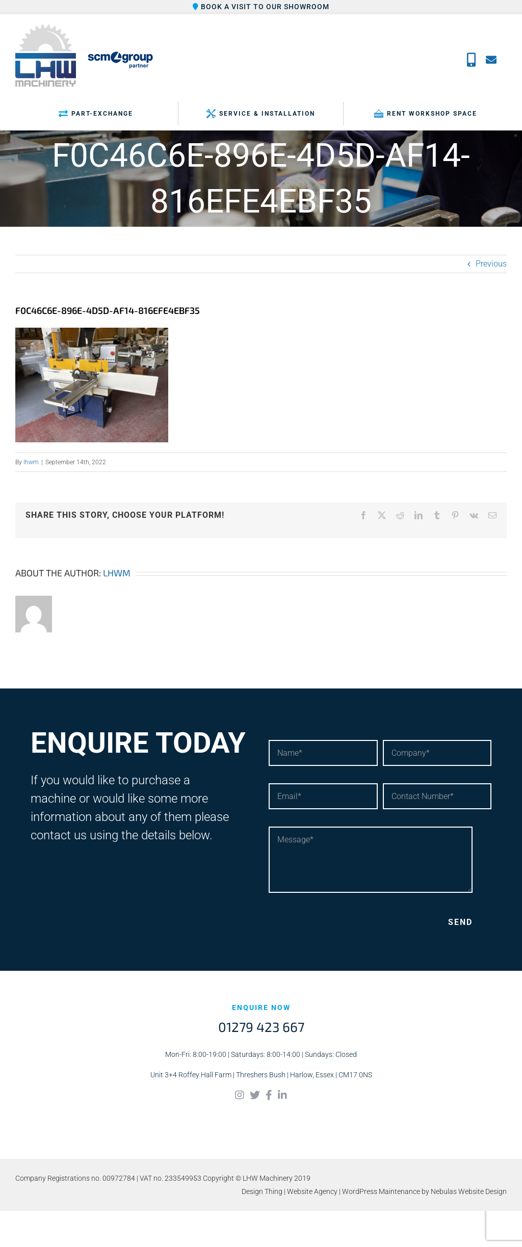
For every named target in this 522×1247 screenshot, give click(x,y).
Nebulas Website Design (469, 1191)
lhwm (31, 462)
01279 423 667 (261, 1026)
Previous (491, 264)
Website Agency (312, 1191)
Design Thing (262, 1191)
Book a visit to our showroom (261, 7)
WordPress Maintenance (381, 1191)
